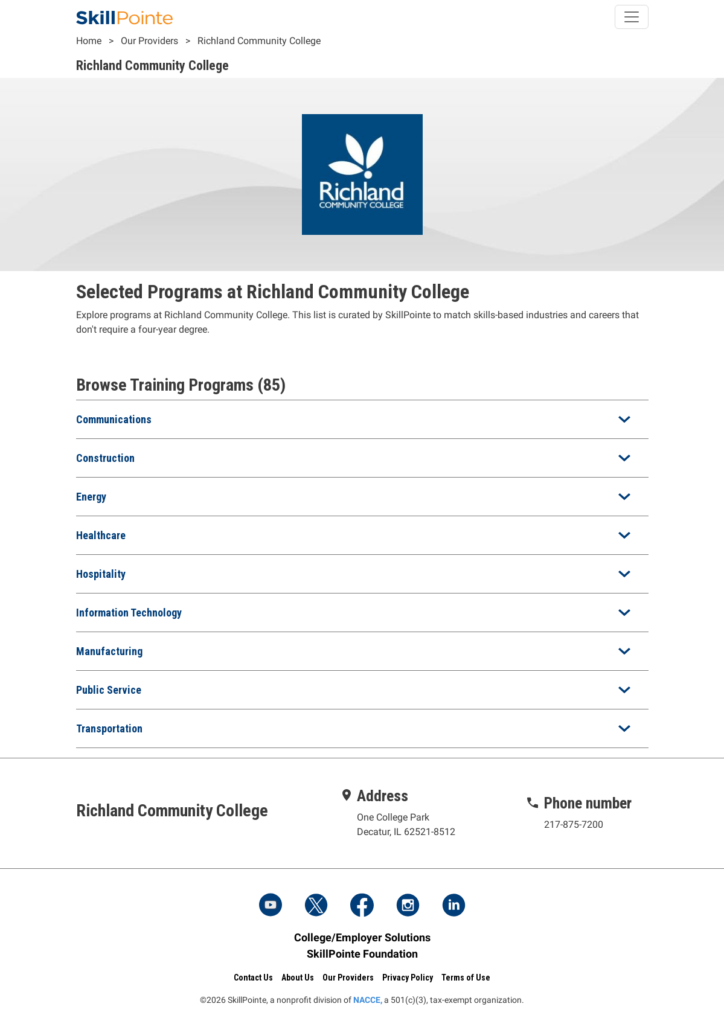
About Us (297, 977)
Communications (114, 419)
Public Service (108, 689)
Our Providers (149, 40)
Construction (105, 458)
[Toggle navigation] (632, 17)
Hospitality (101, 574)
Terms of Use (465, 977)
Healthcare (101, 535)
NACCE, (367, 1000)
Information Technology (129, 612)
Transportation (109, 728)
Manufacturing (109, 651)
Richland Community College (259, 40)
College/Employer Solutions (362, 937)
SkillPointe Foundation (362, 953)
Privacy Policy (407, 977)
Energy (91, 496)
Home (88, 40)
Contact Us (253, 977)
